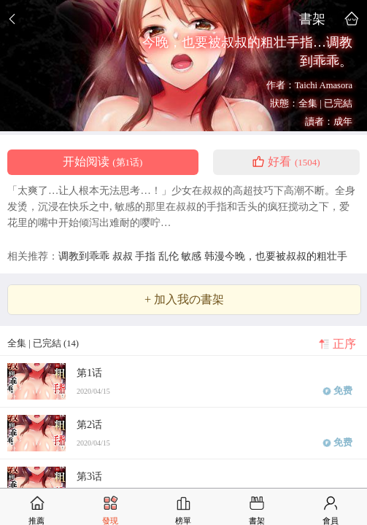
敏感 (192, 256)
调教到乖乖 (85, 256)
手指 (146, 256)
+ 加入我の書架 (184, 299)
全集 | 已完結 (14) (43, 343)
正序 (344, 344)
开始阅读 (102, 161)
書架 (312, 19)
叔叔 (124, 256)
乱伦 (170, 256)
